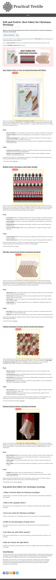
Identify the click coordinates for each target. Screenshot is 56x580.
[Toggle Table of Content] (16, 35)
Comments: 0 (17, 27)
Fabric (12, 27)
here (17, 246)
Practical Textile (23, 7)
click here (15, 161)
